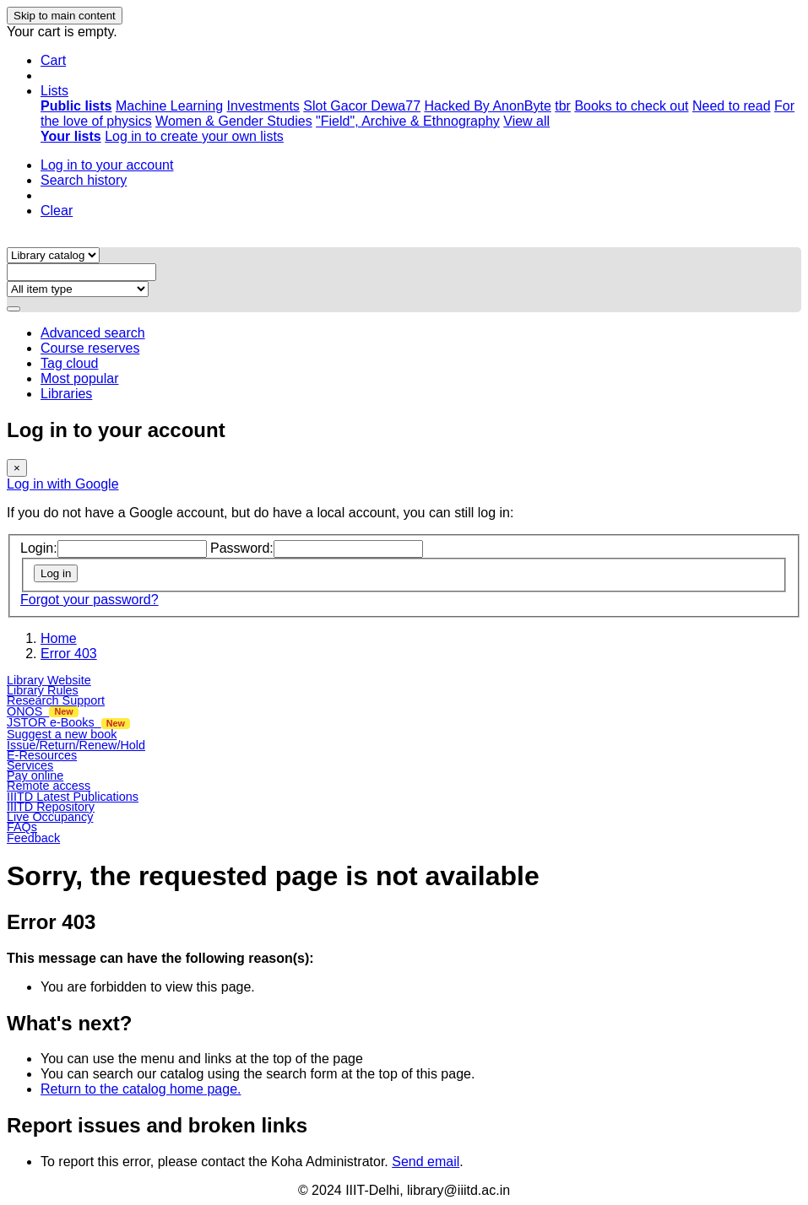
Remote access (48, 785)
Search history (84, 180)
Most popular (80, 378)
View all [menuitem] (526, 121)
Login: (38, 548)
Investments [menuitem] (263, 106)
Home (59, 638)
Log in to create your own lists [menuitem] (194, 136)
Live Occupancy (50, 817)
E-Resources (42, 755)
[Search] (13, 308)
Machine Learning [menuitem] (169, 106)
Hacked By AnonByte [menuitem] (487, 106)
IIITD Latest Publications (72, 796)
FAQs (22, 827)
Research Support (56, 700)
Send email (425, 1161)
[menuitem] (76, 106)
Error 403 (69, 653)
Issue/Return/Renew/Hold (76, 745)
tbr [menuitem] (563, 106)
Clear (57, 210)
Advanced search (93, 333)
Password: (242, 548)
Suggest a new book (62, 734)
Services (30, 765)
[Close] (17, 468)
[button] (53, 60)
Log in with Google (63, 484)
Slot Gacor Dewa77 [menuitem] (361, 106)
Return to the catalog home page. (141, 1089)
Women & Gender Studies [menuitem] (233, 121)
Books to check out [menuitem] (631, 106)
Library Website (49, 680)
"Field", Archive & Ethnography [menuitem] (408, 121)
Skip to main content (65, 15)
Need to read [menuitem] (731, 106)
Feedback (33, 838)
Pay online (35, 775)
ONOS (43, 711)
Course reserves (90, 348)
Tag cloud (70, 363)
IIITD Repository (51, 806)
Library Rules (43, 690)
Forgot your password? (89, 599)
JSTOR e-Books (68, 722)
